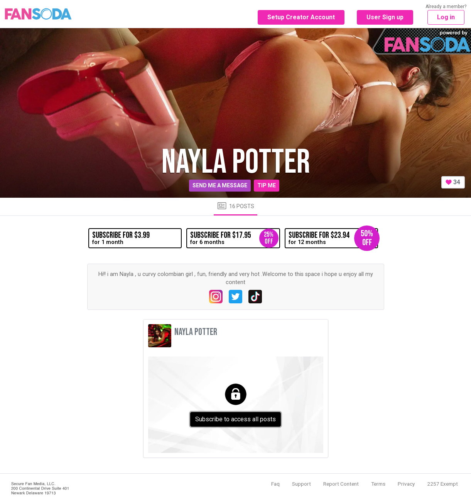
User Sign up (384, 17)
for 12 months (333, 238)
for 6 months (234, 238)
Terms (378, 484)
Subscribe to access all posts (235, 419)
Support (301, 484)
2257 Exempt (442, 484)
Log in (446, 17)
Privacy (406, 484)
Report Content (341, 484)
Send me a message (219, 185)
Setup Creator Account (301, 17)
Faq (275, 484)
